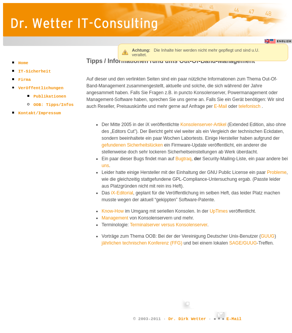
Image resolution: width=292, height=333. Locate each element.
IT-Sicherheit (34, 71)
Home (23, 63)
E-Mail (220, 106)
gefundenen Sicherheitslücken (132, 145)
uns (105, 165)
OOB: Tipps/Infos (53, 105)
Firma (24, 79)
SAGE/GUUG (243, 243)
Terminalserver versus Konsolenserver (168, 224)
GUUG (268, 236)
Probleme (276, 172)
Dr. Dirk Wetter (187, 319)
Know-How (113, 211)
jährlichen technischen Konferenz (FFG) (142, 243)
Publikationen (49, 96)
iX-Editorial (122, 193)
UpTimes (218, 211)
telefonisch (249, 106)
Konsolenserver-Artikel (204, 124)
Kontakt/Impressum (39, 113)
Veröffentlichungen (40, 88)
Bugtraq (183, 158)
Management (115, 218)
